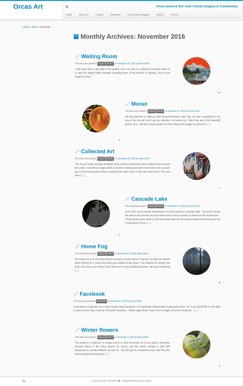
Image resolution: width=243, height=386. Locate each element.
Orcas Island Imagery (138, 14)
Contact (99, 14)
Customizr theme (144, 381)
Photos (110, 64)
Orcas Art (28, 6)
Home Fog (94, 246)
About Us (84, 14)
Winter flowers (99, 330)
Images (101, 64)
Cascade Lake (149, 199)
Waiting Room (99, 56)
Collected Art (98, 151)
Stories (160, 14)
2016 (34, 27)
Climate (175, 14)
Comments (101, 301)
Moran (139, 104)
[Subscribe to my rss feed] (68, 6)
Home (69, 14)
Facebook (115, 14)
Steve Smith (143, 63)
